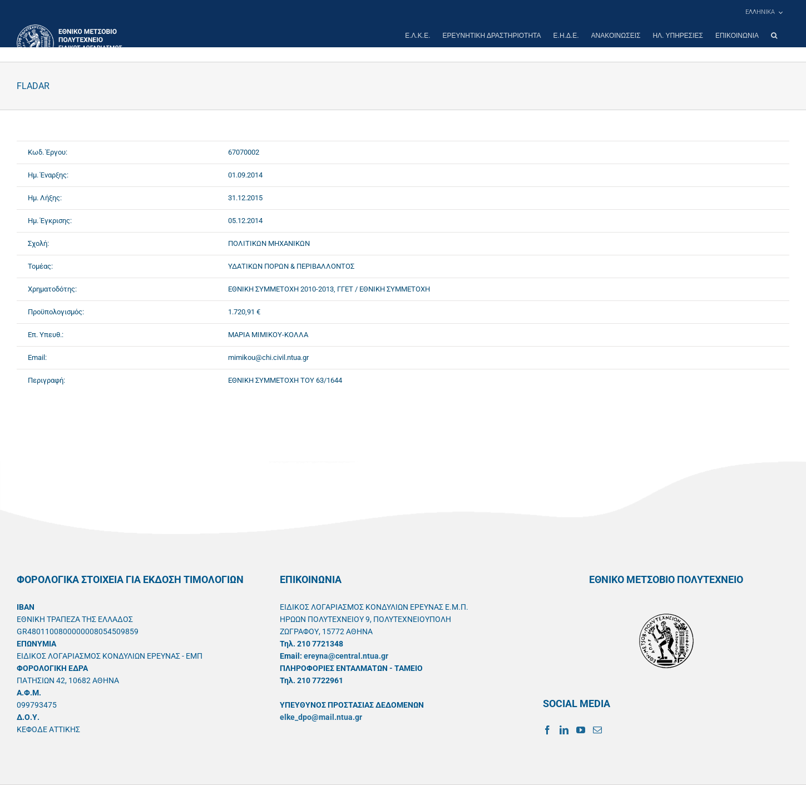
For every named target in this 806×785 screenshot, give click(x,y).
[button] (774, 35)
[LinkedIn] (564, 729)
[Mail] (597, 729)
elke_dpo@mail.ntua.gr (321, 717)
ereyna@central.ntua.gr (346, 655)
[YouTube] (580, 729)
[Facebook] (547, 729)
